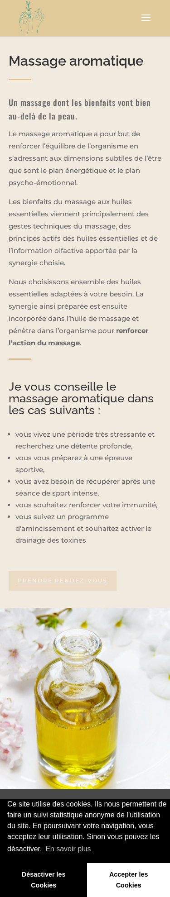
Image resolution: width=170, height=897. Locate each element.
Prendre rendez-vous (62, 580)
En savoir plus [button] (68, 849)
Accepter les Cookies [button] (128, 880)
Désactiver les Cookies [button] (44, 880)
